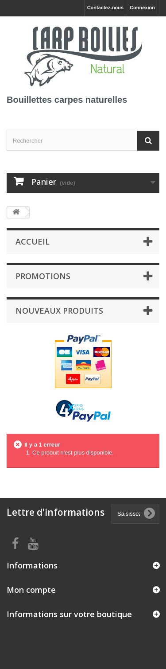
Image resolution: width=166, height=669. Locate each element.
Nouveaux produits (59, 310)
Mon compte (31, 589)
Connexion (142, 7)
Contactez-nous (105, 7)
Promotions (42, 276)
